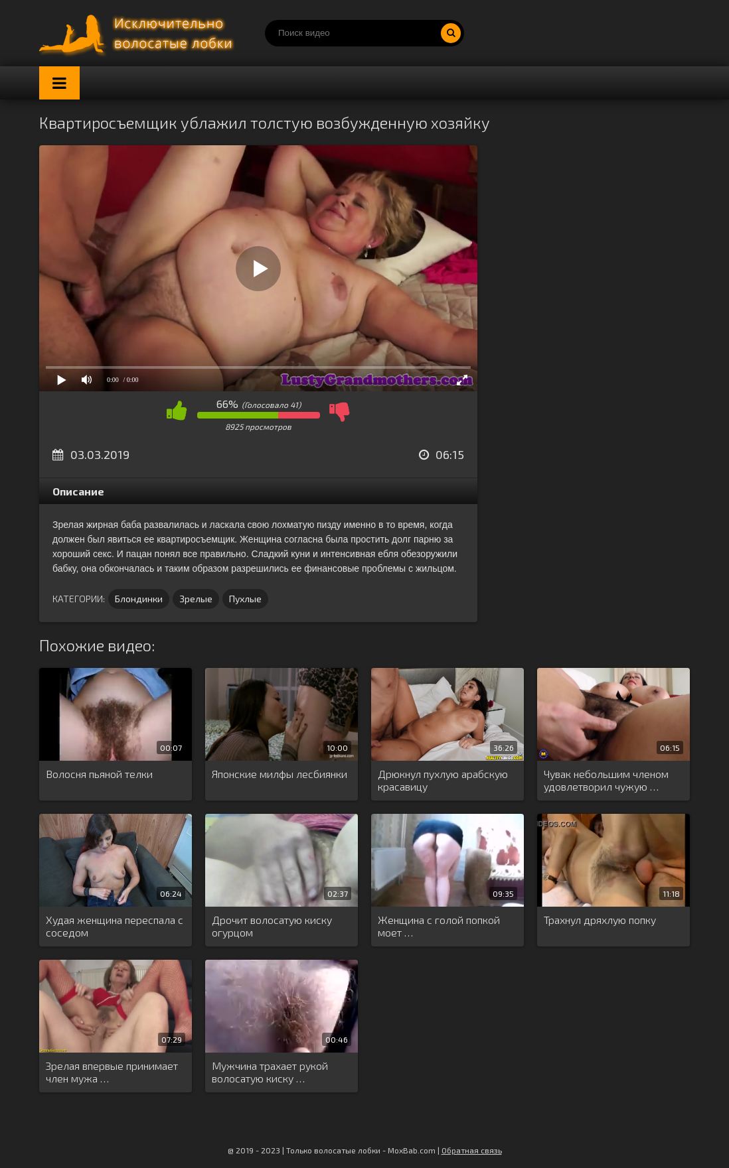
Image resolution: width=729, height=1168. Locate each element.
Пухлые (245, 598)
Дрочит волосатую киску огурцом (272, 926)
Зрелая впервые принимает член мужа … (112, 1071)
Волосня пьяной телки (99, 773)
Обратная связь (472, 1150)
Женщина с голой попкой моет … (439, 926)
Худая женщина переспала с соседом (114, 926)
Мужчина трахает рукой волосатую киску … (270, 1071)
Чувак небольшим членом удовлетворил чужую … (606, 780)
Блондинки (139, 598)
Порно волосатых (138, 33)
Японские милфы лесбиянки (279, 773)
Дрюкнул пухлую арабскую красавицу (443, 780)
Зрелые (195, 598)
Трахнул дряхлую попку (600, 919)
